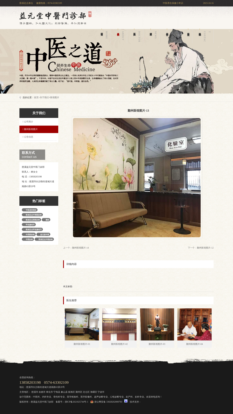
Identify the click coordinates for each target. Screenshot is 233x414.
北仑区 (86, 392)
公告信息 (27, 137)
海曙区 (93, 392)
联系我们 (205, 36)
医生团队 (137, 36)
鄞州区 (79, 392)
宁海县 (56, 392)
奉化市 (49, 392)
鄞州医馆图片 (30, 129)
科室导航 (188, 30)
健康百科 (154, 36)
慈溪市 (34, 392)
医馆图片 (54, 97)
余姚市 (42, 392)
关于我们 (121, 36)
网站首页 (104, 36)
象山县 (64, 392)
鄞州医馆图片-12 (205, 248)
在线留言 (172, 36)
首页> (37, 97)
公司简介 (27, 121)
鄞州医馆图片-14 (80, 248)
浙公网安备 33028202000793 (108, 402)
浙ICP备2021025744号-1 (76, 402)
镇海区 (71, 392)
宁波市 (101, 392)
